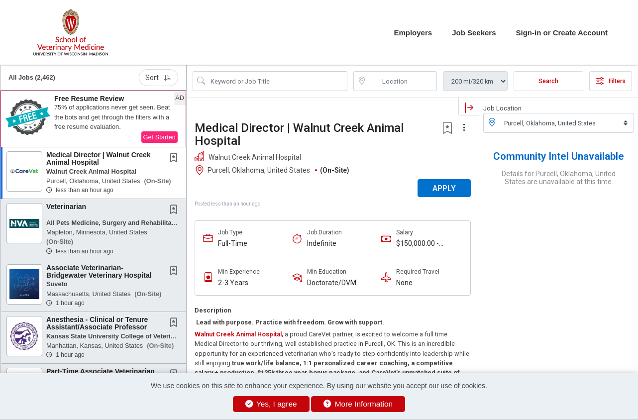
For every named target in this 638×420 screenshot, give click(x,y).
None (404, 283)
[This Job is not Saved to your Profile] (175, 158)
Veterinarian (66, 206)
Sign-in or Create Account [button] (562, 32)
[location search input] (402, 81)
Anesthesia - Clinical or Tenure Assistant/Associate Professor (97, 323)
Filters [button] (611, 81)
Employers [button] (413, 32)
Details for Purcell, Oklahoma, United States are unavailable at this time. (559, 178)
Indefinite (321, 243)
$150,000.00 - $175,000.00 (417, 243)
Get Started (159, 137)
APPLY (444, 188)
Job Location (502, 108)
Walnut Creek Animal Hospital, (239, 334)
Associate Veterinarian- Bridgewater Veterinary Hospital (99, 271)
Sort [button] (158, 78)
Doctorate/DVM (331, 283)
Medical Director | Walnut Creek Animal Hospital (98, 158)
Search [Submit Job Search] (548, 81)
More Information (358, 404)
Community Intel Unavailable (558, 156)
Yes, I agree (271, 404)
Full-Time (232, 243)
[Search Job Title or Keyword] (277, 81)
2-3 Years (233, 283)
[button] (93, 119)
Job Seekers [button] (474, 32)
